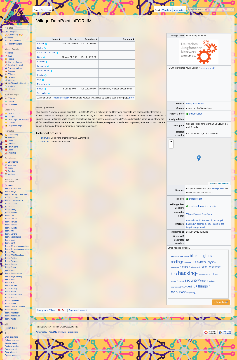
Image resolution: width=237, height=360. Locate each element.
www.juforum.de (194, 103)
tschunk (177, 292)
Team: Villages (11, 310)
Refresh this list (59, 97)
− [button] (171, 146)
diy (209, 262)
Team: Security (11, 289)
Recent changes (12, 328)
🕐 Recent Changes (13, 44)
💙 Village (9, 116)
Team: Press (10, 270)
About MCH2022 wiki (57, 332)
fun (173, 274)
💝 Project (10, 123)
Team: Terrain (10, 304)
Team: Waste (10, 319)
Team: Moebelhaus (13, 237)
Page (36, 10)
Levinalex (41, 66)
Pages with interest (78, 310)
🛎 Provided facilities (13, 68)
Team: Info (9, 231)
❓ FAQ (8, 56)
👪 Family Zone (11, 147)
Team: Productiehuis (13, 273)
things (203, 286)
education (194, 267)
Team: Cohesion (12, 197)
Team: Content (11, 204)
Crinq (39, 57)
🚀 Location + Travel (14, 65)
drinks (184, 266)
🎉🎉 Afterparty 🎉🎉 (14, 35)
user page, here (217, 189)
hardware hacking (205, 274)
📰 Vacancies (10, 165)
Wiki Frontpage (11, 32)
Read (157, 10)
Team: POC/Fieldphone (14, 255)
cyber (201, 262)
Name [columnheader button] (55, 39)
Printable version (12, 346)
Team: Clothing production (16, 194)
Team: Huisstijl (11, 228)
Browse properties (12, 355)
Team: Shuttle (10, 291)
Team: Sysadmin (12, 301)
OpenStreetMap (223, 183)
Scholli (40, 88)
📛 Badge (9, 150)
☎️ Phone (9, 141)
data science (192, 220)
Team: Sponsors (12, 298)
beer (185, 256)
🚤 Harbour (10, 144)
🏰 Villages (10, 74)
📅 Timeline (10, 171)
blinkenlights (200, 256)
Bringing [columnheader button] (127, 39)
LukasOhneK (43, 70)
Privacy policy (41, 332)
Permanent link (11, 349)
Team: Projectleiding (13, 276)
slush (203, 280)
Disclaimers (73, 332)
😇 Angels (9, 89)
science (200, 224)
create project (195, 199)
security (217, 220)
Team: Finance (11, 213)
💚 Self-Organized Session (16, 120)
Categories (42, 310)
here (131, 97)
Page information (12, 352)
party (180, 281)
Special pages (11, 343)
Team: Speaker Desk (13, 295)
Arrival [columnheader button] (72, 39)
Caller (40, 48)
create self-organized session (203, 206)
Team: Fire (9, 216)
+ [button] (171, 142)
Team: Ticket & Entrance (15, 307)
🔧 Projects (10, 86)
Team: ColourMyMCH (14, 200)
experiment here (206, 68)
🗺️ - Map (9, 101)
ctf (209, 224)
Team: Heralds (11, 222)
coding (176, 262)
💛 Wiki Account (12, 113)
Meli (39, 79)
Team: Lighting (11, 234)
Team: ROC (10, 282)
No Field (62, 310)
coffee (186, 262)
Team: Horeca (11, 225)
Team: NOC (10, 243)
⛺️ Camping (10, 71)
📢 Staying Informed (13, 62)
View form (166, 10)
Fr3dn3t (41, 61)
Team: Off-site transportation (16, 246)
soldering (188, 286)
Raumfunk (42, 84)
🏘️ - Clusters (11, 104)
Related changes (12, 340)
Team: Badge (10, 191)
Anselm (41, 43)
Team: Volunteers (12, 313)
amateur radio (176, 256)
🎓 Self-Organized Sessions (17, 83)
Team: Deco (10, 207)
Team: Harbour (11, 285)
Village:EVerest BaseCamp (199, 214)
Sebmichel (42, 93)
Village (52, 310)
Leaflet (211, 183)
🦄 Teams (9, 168)
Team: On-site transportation (16, 249)
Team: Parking (11, 258)
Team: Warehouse (12, 316)
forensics (206, 220)
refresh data (220, 302)
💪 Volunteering (11, 135)
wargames (198, 227)
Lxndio (40, 75)
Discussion (46, 10)
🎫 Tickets (9, 59)
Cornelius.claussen (46, 52)
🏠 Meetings (10, 174)
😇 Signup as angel (13, 126)
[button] (221, 302)
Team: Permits (11, 264)
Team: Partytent (11, 261)
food (203, 266)
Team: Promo (10, 279)
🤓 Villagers (10, 77)
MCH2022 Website (13, 41)
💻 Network (10, 138)
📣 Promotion (10, 153)
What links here (11, 337)
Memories (9, 38)
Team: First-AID (11, 219)
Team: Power (10, 267)
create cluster (195, 113)
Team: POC (10, 252)
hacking (190, 224)
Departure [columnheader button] (90, 39)
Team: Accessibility (13, 188)
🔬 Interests (10, 80)
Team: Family (10, 210)
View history (179, 10)
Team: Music (10, 240)
